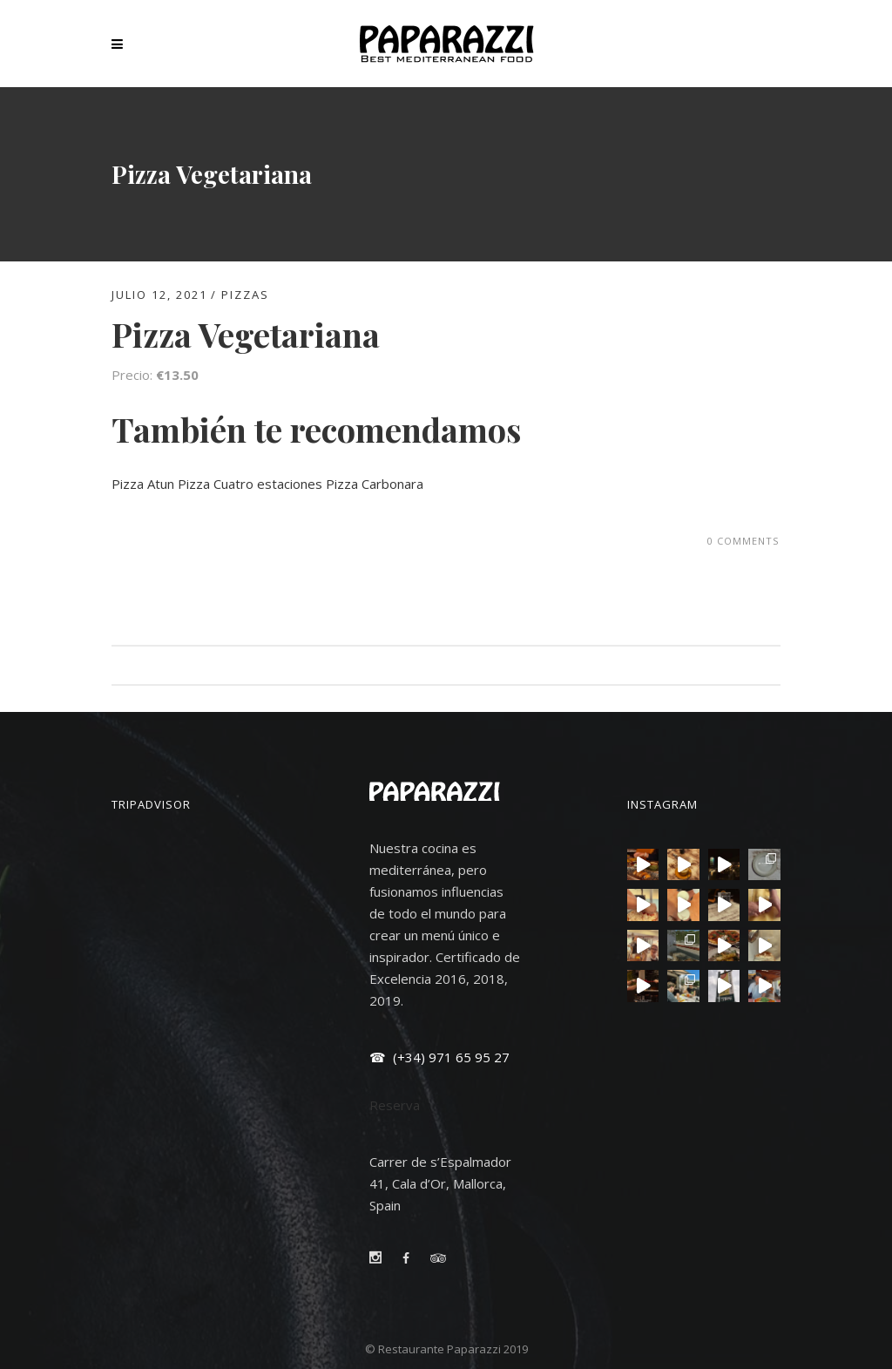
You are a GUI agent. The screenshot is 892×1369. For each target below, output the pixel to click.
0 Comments (743, 540)
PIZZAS (245, 294)
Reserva (394, 1105)
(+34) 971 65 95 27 (449, 1057)
